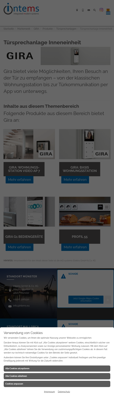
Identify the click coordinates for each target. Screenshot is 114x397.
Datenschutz (64, 391)
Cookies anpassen (14, 384)
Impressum (49, 391)
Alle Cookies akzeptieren (17, 368)
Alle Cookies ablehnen (16, 376)
